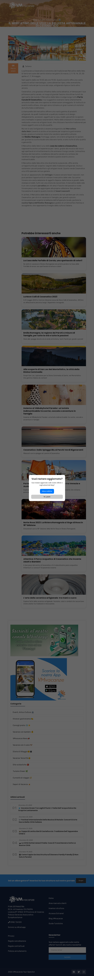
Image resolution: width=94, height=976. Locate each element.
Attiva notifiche (47, 491)
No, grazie (47, 497)
